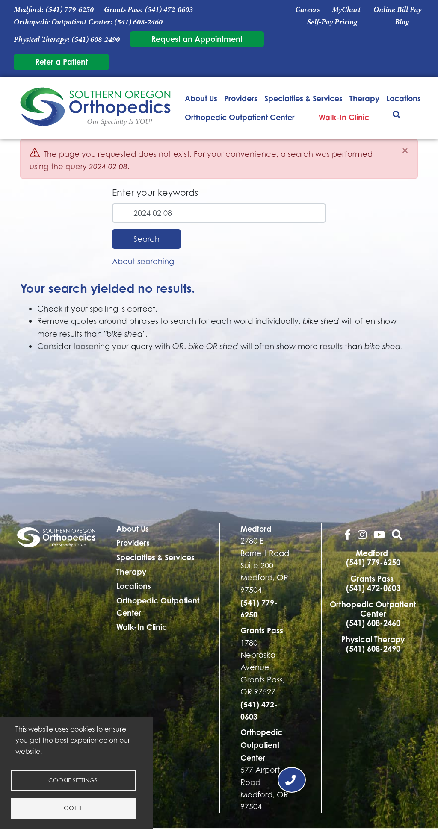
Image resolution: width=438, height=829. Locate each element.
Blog (402, 22)
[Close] (405, 151)
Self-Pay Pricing (332, 22)
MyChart (346, 9)
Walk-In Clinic (344, 117)
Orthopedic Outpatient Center (240, 117)
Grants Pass (261, 630)
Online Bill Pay (397, 9)
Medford (256, 528)
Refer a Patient (61, 61)
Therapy (364, 98)
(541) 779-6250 (69, 9)
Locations (403, 98)
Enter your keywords (155, 192)
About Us (201, 98)
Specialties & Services (303, 98)
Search (146, 239)
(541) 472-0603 (169, 9)
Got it (73, 808)
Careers (307, 9)
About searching (143, 261)
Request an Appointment (197, 39)
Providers (240, 98)
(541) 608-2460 (138, 22)
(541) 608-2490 (95, 39)
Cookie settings (73, 780)
